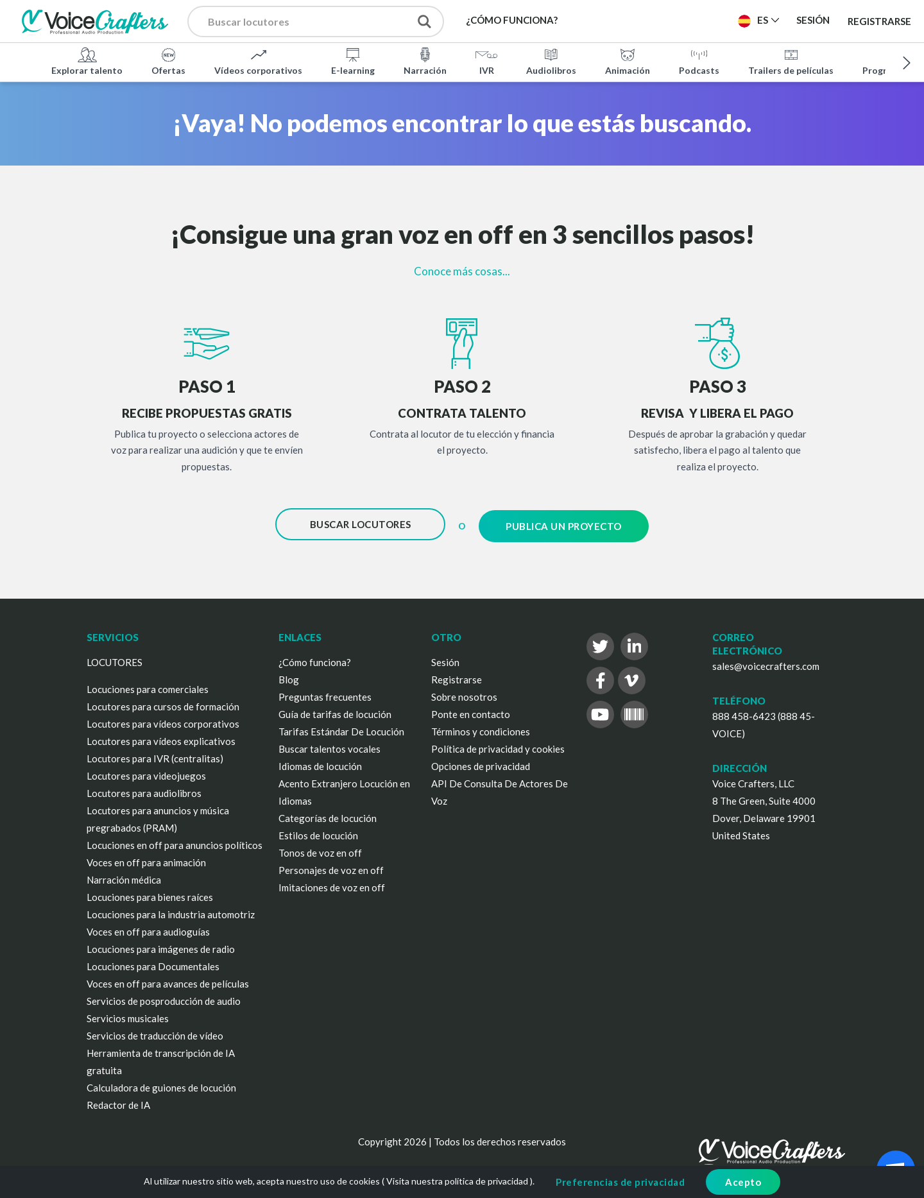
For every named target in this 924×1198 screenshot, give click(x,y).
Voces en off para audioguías (148, 928)
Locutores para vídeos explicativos (161, 737)
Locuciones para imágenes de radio (161, 945)
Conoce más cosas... (462, 271)
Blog (288, 675)
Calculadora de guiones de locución (161, 1084)
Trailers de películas (791, 60)
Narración (425, 60)
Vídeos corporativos (258, 60)
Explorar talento (87, 60)
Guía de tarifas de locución (334, 710)
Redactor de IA (118, 1101)
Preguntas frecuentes (325, 693)
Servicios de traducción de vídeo (155, 1032)
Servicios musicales (128, 1014)
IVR (486, 60)
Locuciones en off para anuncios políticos (174, 841)
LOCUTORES (114, 658)
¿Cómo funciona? (314, 658)
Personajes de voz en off (331, 866)
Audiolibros (551, 60)
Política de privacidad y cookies (498, 745)
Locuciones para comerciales (148, 685)
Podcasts (699, 60)
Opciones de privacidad (480, 762)
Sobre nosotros (464, 693)
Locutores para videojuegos (146, 772)
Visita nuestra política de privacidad (457, 1181)
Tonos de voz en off (320, 849)
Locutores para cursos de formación (163, 702)
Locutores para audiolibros (144, 789)
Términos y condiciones (480, 727)
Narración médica (124, 876)
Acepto (743, 1182)
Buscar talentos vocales (329, 745)
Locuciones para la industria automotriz (171, 910)
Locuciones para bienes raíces (150, 893)
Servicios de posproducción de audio (164, 997)
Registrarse (879, 20)
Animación (627, 60)
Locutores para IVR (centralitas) (155, 754)
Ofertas (168, 60)
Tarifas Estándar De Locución (341, 727)
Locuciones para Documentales (153, 962)
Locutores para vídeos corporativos (163, 720)
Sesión (445, 658)
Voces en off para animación (146, 858)
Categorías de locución (327, 814)
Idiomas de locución (320, 762)
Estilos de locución (318, 831)
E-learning (353, 60)
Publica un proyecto (564, 524)
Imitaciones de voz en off (331, 883)
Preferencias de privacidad (620, 1182)
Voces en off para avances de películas (168, 980)
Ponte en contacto (470, 710)
